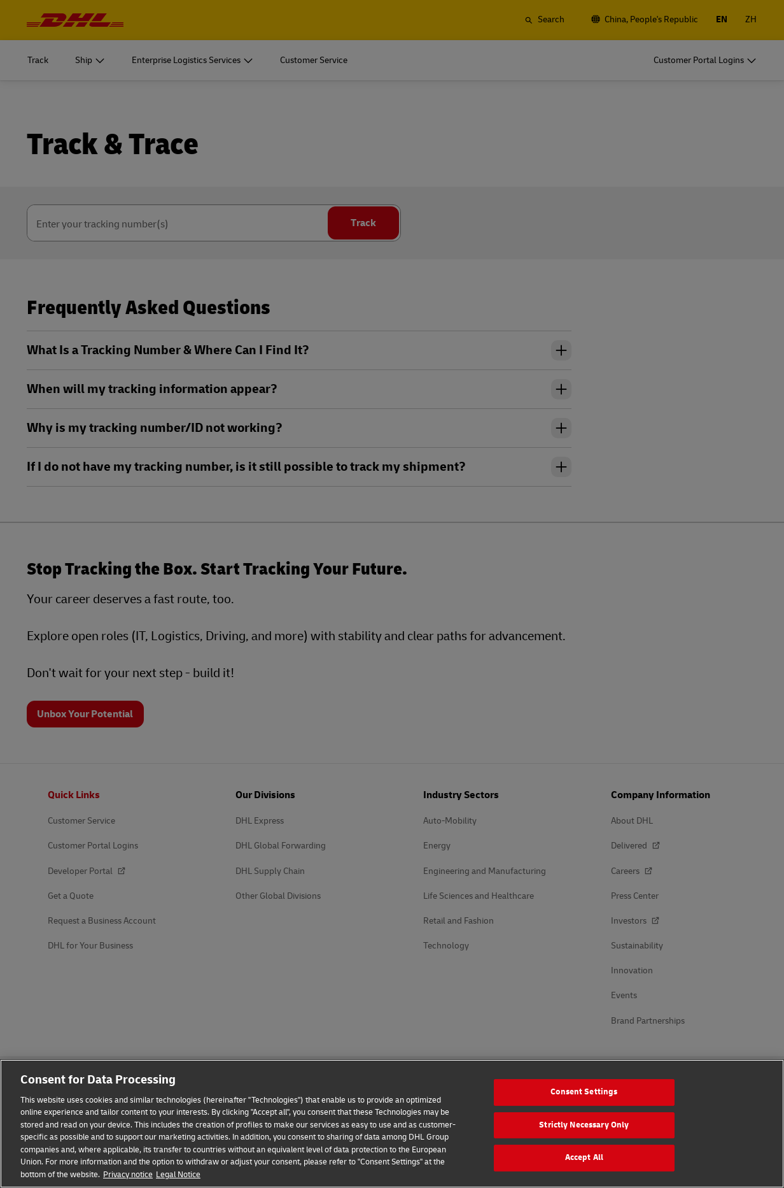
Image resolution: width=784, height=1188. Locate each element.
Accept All (584, 1170)
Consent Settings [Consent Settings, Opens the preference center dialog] (583, 1104)
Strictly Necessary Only (584, 1138)
